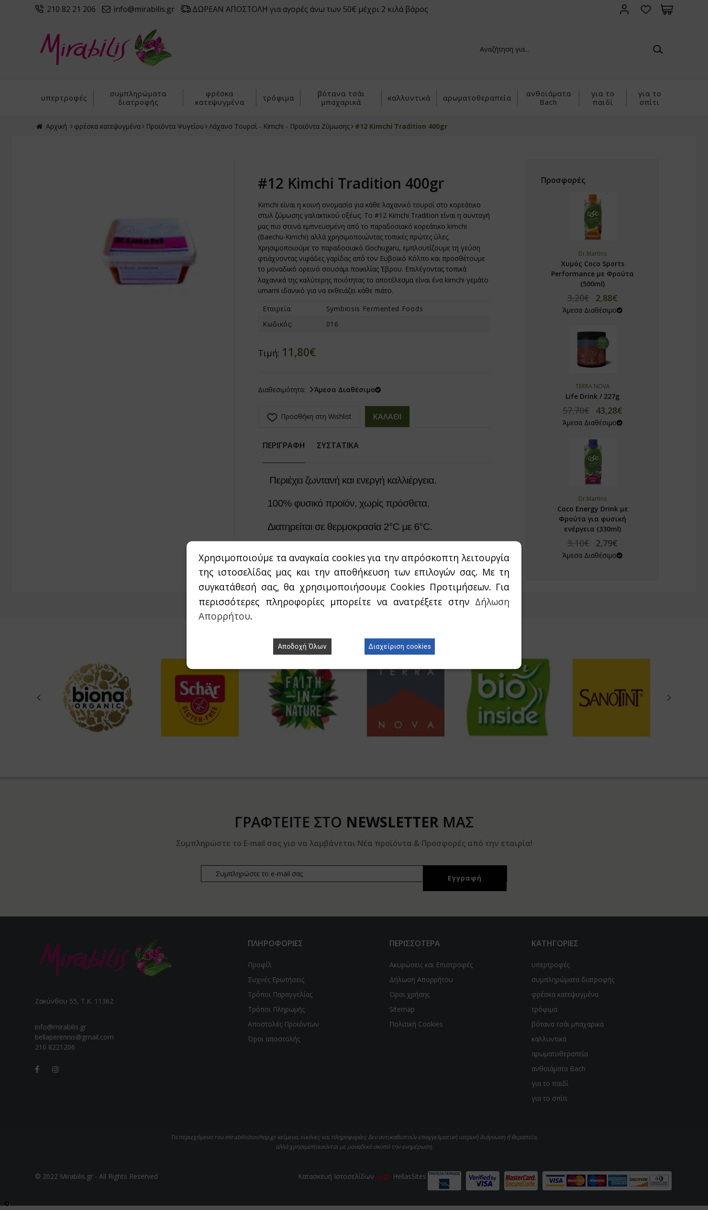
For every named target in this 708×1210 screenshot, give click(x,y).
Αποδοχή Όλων (302, 646)
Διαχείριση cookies (400, 646)
